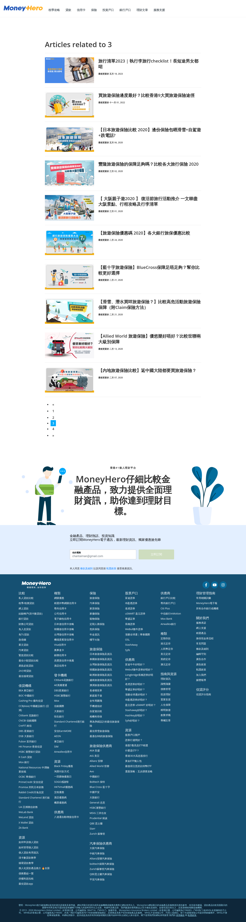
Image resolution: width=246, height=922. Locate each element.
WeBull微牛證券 (134, 629)
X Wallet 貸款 (26, 822)
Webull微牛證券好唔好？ (139, 669)
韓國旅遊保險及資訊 (101, 669)
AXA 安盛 (95, 750)
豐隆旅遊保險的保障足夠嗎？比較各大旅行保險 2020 (148, 164)
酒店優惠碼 (60, 797)
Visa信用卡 (60, 644)
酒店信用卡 (60, 665)
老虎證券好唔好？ (135, 684)
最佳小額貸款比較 (29, 660)
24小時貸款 (25, 670)
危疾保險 (95, 629)
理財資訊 (166, 678)
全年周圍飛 (96, 700)
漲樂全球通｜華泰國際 (137, 634)
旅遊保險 (95, 598)
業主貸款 (24, 644)
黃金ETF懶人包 (133, 761)
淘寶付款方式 (61, 771)
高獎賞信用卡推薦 (64, 660)
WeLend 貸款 (26, 817)
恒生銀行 (59, 716)
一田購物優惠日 (63, 776)
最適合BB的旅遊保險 (101, 736)
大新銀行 (59, 711)
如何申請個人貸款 (29, 842)
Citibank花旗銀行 (63, 680)
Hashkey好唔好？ (135, 715)
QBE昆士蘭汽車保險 (101, 874)
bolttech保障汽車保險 (102, 863)
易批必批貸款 (26, 665)
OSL (127, 639)
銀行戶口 (125, 10)
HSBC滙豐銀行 (62, 695)
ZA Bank (23, 827)
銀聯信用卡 (60, 655)
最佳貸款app (26, 883)
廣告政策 (201, 664)
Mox (56, 700)
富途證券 (130, 598)
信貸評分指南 (203, 694)
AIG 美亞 (94, 755)
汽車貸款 (24, 650)
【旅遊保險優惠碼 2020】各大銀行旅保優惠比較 (144, 233)
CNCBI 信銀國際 (28, 720)
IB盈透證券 (131, 603)
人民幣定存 (167, 648)
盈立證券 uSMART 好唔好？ (140, 705)
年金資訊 (95, 634)
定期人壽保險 (97, 624)
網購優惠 (59, 598)
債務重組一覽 (26, 873)
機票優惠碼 (60, 802)
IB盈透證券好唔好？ (136, 699)
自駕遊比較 (96, 711)
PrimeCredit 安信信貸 (31, 782)
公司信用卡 (60, 613)
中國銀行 (95, 776)
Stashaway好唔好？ (136, 710)
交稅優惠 (59, 792)
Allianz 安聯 (96, 761)
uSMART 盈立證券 (135, 613)
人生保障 (166, 704)
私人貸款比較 (26, 598)
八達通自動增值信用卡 (66, 817)
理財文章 (142, 10)
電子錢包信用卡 (63, 618)
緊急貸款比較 (26, 655)
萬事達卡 (59, 650)
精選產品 (201, 633)
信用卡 (81, 10)
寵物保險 (95, 618)
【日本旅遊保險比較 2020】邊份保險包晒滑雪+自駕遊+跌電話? (147, 132)
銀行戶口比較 (168, 598)
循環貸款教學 (26, 863)
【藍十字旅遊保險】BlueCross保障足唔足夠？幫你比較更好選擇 (149, 270)
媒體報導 (201, 680)
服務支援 (159, 10)
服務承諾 (201, 622)
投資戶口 (108, 10)
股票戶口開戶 (132, 735)
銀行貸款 (24, 618)
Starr (92, 828)
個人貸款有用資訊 (29, 852)
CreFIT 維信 (25, 725)
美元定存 (166, 654)
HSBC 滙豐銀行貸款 (30, 751)
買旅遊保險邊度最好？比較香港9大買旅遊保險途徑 (146, 95)
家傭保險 (95, 613)
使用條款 (180, 915)
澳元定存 (166, 664)
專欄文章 (166, 720)
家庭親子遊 (96, 695)
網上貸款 (24, 608)
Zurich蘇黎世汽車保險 (102, 869)
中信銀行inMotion (171, 613)
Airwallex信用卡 (63, 751)
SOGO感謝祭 (61, 781)
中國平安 (95, 792)
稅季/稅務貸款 (26, 603)
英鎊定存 (166, 659)
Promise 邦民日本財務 (31, 787)
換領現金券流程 (205, 638)
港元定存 (166, 643)
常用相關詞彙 (203, 598)
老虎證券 (130, 608)
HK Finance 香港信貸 (30, 746)
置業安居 (166, 699)
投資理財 (166, 694)
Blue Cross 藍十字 (100, 787)
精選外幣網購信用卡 (65, 603)
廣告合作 (201, 659)
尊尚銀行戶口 (168, 603)
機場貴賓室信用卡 (64, 639)
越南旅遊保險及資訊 (101, 680)
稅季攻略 (54, 10)
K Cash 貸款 (25, 757)
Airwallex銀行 (168, 624)
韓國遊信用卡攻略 (64, 629)
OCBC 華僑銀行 (27, 776)
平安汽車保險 (97, 879)
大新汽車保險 (97, 848)
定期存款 (166, 638)
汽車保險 (95, 603)
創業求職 (166, 715)
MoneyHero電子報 (206, 603)
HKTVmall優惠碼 (63, 787)
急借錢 (22, 639)
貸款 (68, 10)
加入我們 (201, 674)
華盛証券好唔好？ (135, 689)
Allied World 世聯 (99, 766)
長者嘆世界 (96, 690)
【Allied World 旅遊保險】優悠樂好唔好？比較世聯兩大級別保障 (149, 338)
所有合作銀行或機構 (207, 608)
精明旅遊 (166, 710)
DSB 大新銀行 (26, 736)
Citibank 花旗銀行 (29, 715)
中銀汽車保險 (97, 853)
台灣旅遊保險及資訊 (101, 664)
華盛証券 (130, 618)
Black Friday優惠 (63, 766)
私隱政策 (201, 669)
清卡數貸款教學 (27, 857)
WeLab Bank (26, 812)
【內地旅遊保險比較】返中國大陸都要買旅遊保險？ (147, 370)
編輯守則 (201, 654)
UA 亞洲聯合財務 (28, 807)
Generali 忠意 (97, 802)
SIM (56, 746)
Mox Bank (166, 618)
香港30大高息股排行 (136, 755)
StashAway (131, 644)
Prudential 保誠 (98, 818)
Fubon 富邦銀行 (28, 741)
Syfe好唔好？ (132, 720)
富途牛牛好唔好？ (135, 664)
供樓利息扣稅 (26, 878)
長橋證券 (130, 624)
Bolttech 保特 (97, 781)
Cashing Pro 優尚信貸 (31, 700)
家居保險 (95, 608)
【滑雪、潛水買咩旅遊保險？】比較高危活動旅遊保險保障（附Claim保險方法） (149, 304)
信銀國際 (59, 706)
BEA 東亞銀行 (26, 690)
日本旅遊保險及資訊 (101, 654)
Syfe (127, 650)
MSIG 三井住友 (98, 813)
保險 (94, 10)
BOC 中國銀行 (26, 695)
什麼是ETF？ (132, 750)
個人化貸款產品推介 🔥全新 (34, 868)
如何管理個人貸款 (29, 847)
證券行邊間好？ (134, 740)
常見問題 (201, 643)
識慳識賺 (166, 684)
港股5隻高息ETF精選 (136, 745)
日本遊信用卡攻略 (64, 624)
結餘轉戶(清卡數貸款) (30, 613)
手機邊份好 (96, 706)
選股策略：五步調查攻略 (138, 771)
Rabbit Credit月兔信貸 (31, 792)
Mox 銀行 (24, 762)
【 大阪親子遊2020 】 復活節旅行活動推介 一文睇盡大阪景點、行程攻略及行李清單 (148, 201)
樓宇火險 (95, 639)
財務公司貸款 (26, 624)
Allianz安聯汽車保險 (101, 858)
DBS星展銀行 (61, 690)
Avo (92, 771)
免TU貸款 (24, 634)
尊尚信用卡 (60, 608)
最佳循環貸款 (26, 676)
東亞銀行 (59, 741)
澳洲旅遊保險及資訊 (101, 685)
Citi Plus (165, 608)
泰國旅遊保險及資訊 (101, 659)
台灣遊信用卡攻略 (64, 634)
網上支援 (201, 628)
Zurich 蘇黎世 (97, 833)
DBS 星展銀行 (26, 731)
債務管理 (166, 689)
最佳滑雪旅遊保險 (100, 731)
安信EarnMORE (63, 731)
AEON (57, 736)
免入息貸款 (25, 629)
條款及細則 (202, 648)
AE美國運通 (60, 685)
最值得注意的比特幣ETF (138, 766)
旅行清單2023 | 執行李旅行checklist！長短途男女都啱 (148, 63)
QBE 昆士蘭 (96, 823)
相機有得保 (96, 716)
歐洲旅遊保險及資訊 (101, 674)
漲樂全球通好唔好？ (136, 694)
